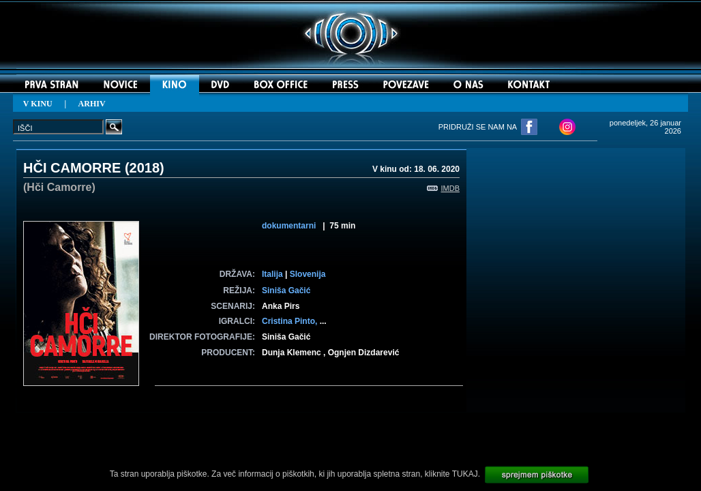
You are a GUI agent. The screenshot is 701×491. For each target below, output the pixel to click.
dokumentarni (289, 225)
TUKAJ (465, 474)
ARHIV (92, 103)
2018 (145, 167)
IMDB (443, 188)
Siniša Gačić (286, 290)
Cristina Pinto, (291, 321)
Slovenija (308, 274)
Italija (272, 274)
